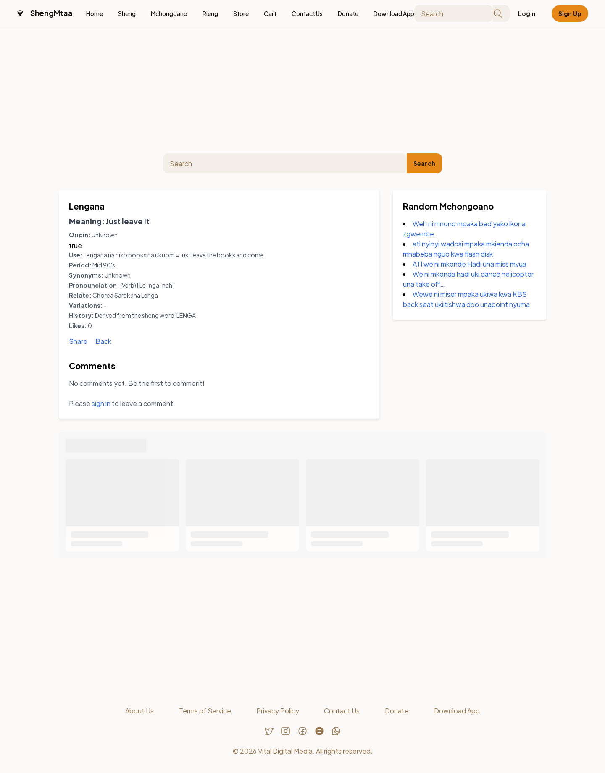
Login (527, 13)
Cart (270, 13)
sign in (101, 403)
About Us (139, 710)
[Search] (453, 13)
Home (94, 13)
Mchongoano (169, 13)
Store (241, 13)
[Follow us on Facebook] (302, 731)
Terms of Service (205, 710)
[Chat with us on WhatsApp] (336, 731)
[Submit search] (501, 13)
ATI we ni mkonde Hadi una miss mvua (469, 263)
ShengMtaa (51, 13)
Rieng (210, 13)
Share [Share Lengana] (78, 341)
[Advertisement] (302, 90)
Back (103, 341)
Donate (348, 13)
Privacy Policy (277, 710)
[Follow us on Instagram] (286, 731)
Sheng (127, 13)
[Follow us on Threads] (319, 731)
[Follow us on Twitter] (269, 731)
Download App (394, 13)
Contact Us (307, 13)
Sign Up (569, 13)
